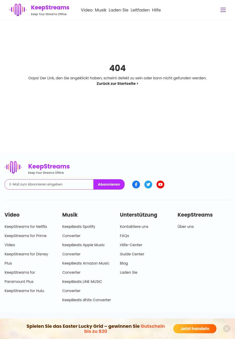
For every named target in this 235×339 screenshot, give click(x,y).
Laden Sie (119, 10)
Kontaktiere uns (134, 226)
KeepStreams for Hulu (24, 290)
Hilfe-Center (131, 245)
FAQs (124, 235)
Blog (124, 263)
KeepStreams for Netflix (26, 226)
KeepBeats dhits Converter (86, 300)
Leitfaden (140, 10)
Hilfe (156, 10)
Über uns (186, 226)
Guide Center (132, 254)
